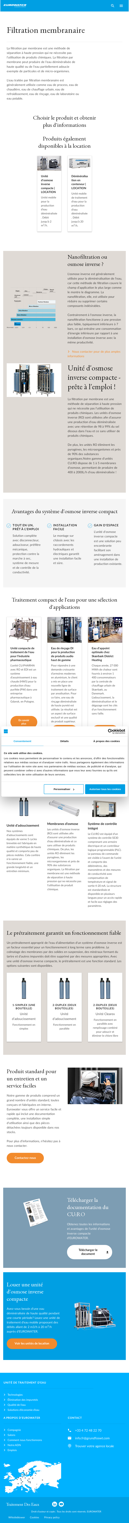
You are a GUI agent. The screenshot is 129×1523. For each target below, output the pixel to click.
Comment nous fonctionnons (25, 1440)
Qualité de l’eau (17, 1405)
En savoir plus (23, 722)
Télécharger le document (88, 1252)
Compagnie (14, 1430)
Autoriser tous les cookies (105, 789)
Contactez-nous (25, 1158)
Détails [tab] (64, 741)
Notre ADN (14, 1445)
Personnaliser (64, 789)
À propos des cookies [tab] (106, 741)
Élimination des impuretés (23, 1400)
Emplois (12, 1450)
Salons (11, 1435)
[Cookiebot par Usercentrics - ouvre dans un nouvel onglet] (110, 731)
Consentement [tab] (22, 741)
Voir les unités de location (32, 1343)
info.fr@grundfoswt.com (92, 1438)
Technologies (15, 1394)
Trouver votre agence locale (94, 1446)
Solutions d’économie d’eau (23, 1410)
